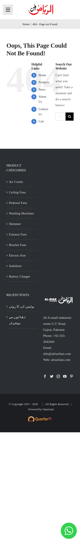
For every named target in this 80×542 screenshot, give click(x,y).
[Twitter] (51, 376)
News (42, 89)
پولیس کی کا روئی (21, 306)
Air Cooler (16, 182)
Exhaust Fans (18, 234)
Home (42, 75)
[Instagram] (58, 376)
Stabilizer (15, 266)
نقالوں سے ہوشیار (17, 320)
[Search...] (60, 116)
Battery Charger (19, 276)
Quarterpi (48, 409)
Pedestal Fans (18, 203)
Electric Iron (17, 255)
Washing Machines (21, 213)
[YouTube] (65, 376)
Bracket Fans (17, 245)
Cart (41, 121)
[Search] (69, 116)
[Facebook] (45, 376)
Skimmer (15, 224)
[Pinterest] (71, 376)
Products (44, 82)
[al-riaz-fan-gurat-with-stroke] (41, 4)
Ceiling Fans (17, 192)
